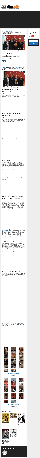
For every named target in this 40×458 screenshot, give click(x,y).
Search (33, 43)
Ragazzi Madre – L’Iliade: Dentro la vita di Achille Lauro (5, 442)
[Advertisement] (20, 18)
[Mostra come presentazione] (13, 373)
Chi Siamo (4, 26)
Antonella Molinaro (11, 450)
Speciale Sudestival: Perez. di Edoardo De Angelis (21, 426)
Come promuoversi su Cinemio (14, 26)
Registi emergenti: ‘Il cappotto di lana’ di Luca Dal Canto (13, 435)
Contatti (24, 26)
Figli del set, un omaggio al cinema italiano (13, 420)
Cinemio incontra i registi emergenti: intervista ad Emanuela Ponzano (5, 425)
